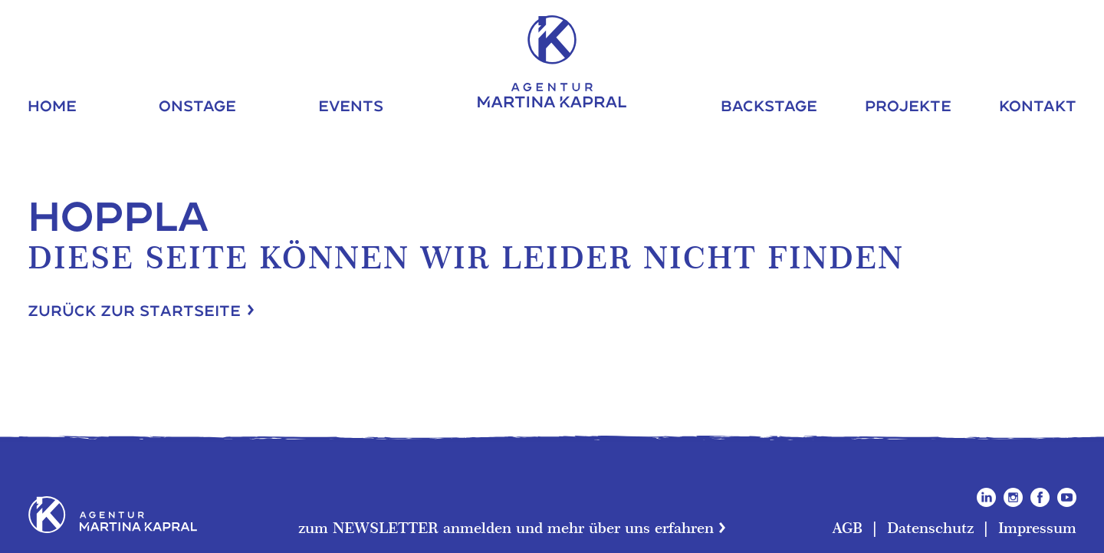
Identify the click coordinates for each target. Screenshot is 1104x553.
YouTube (1066, 497)
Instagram (1013, 497)
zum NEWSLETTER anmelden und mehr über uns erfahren (506, 527)
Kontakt (1037, 105)
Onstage (197, 105)
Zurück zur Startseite (134, 310)
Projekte (908, 105)
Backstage (769, 105)
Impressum (1037, 527)
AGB (848, 527)
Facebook (1040, 497)
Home (52, 105)
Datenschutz (930, 527)
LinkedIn (986, 497)
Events (350, 105)
